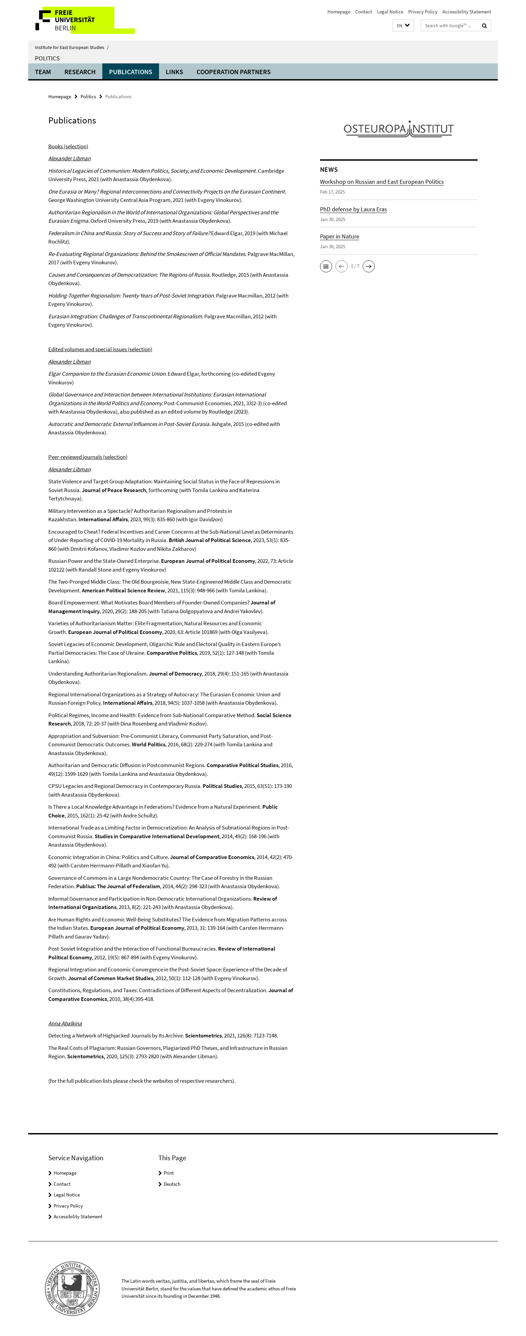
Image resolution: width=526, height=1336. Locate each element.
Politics (47, 58)
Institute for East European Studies (72, 47)
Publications (130, 71)
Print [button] (169, 1173)
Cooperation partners (234, 71)
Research (80, 71)
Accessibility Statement (466, 11)
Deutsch (172, 1184)
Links (174, 71)
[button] (403, 25)
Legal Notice (390, 11)
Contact (363, 11)
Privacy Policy (422, 11)
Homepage (338, 11)
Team (43, 71)
